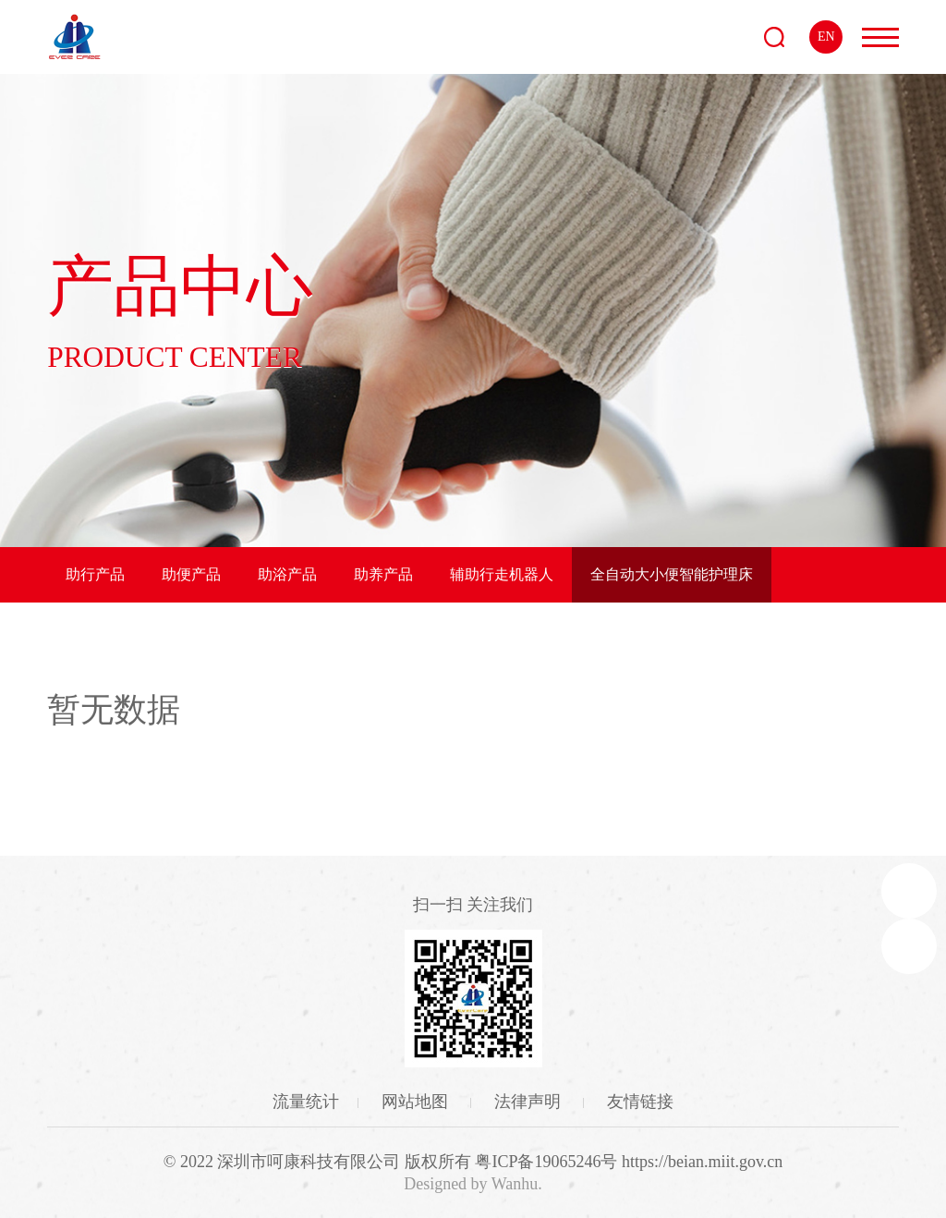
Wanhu (515, 1184)
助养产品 (383, 574)
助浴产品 (287, 574)
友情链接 (640, 1101)
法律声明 (529, 1101)
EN (826, 36)
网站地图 (417, 1101)
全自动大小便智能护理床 (671, 574)
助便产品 (191, 574)
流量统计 (306, 1101)
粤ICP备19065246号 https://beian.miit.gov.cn (628, 1161)
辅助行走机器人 (501, 574)
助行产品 (95, 574)
